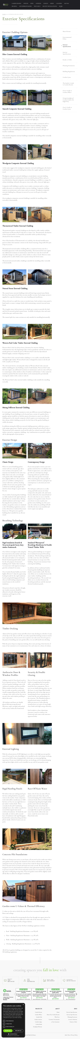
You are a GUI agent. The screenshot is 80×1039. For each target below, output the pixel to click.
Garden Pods (39, 1017)
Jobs (66, 1035)
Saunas (66, 3)
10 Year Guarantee (55, 1022)
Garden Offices (38, 1014)
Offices (25, 3)
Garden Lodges (38, 1022)
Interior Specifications (67, 53)
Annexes (38, 3)
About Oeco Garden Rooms (53, 1014)
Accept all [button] (8, 1030)
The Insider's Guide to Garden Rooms (68, 84)
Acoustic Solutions (72, 1019)
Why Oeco (37, 6)
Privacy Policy (74, 1035)
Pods (31, 3)
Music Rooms (67, 31)
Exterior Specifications (67, 45)
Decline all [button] (18, 1030)
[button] (13, 1034)
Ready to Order (67, 60)
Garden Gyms (67, 77)
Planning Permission (69, 65)
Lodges (45, 3)
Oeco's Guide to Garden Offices (67, 91)
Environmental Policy (67, 38)
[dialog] (13, 1020)
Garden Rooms (16, 3)
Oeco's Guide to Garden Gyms (67, 108)
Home (4, 14)
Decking (14, 6)
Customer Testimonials (54, 1019)
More (60, 7)
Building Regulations (69, 71)
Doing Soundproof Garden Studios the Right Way (68, 99)
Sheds (52, 3)
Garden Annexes (38, 1019)
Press (69, 1035)
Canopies (59, 3)
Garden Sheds (39, 1024)
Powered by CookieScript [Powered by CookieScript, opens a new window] (13, 1035)
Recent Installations (50, 6)
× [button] (23, 1004)
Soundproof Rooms (25, 6)
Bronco (34, 1035)
